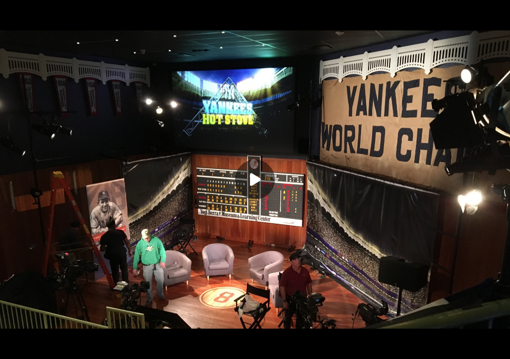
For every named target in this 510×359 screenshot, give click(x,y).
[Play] (255, 179)
